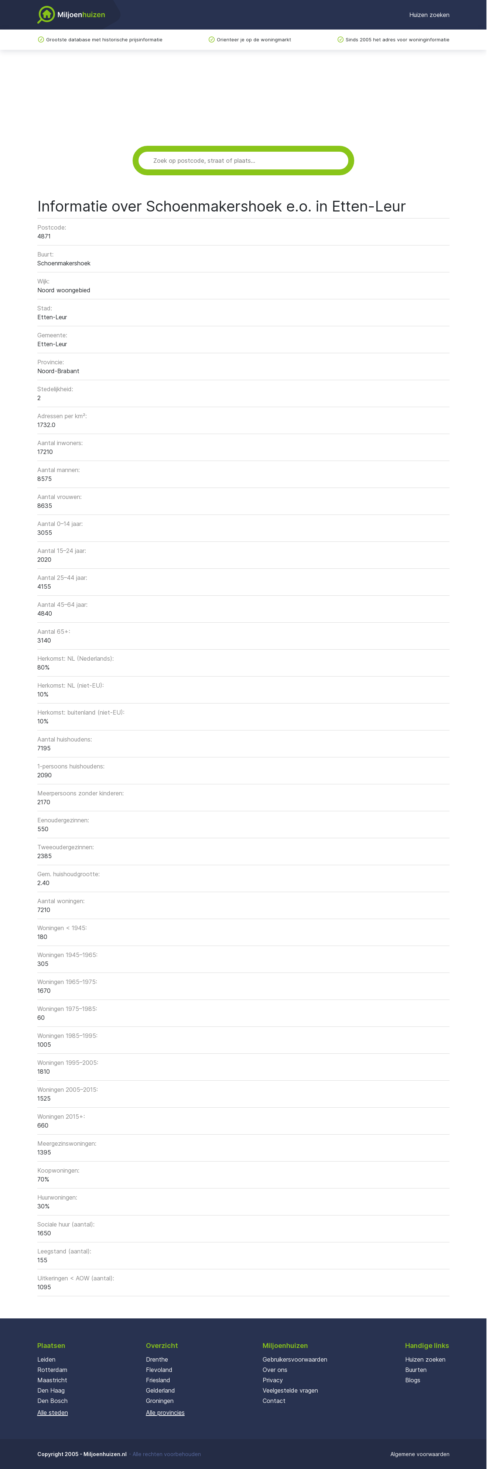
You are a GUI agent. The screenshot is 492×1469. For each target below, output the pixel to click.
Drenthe (157, 1359)
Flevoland (159, 1369)
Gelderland (160, 1390)
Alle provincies (165, 1412)
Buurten (416, 1369)
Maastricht (52, 1380)
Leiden (46, 1359)
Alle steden (52, 1412)
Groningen (160, 1400)
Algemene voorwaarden (420, 1454)
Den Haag (51, 1390)
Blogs (412, 1380)
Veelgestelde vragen (290, 1390)
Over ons (275, 1369)
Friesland (158, 1380)
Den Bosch (52, 1400)
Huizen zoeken (429, 14)
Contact (274, 1400)
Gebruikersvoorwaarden (295, 1359)
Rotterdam (52, 1369)
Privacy (273, 1380)
